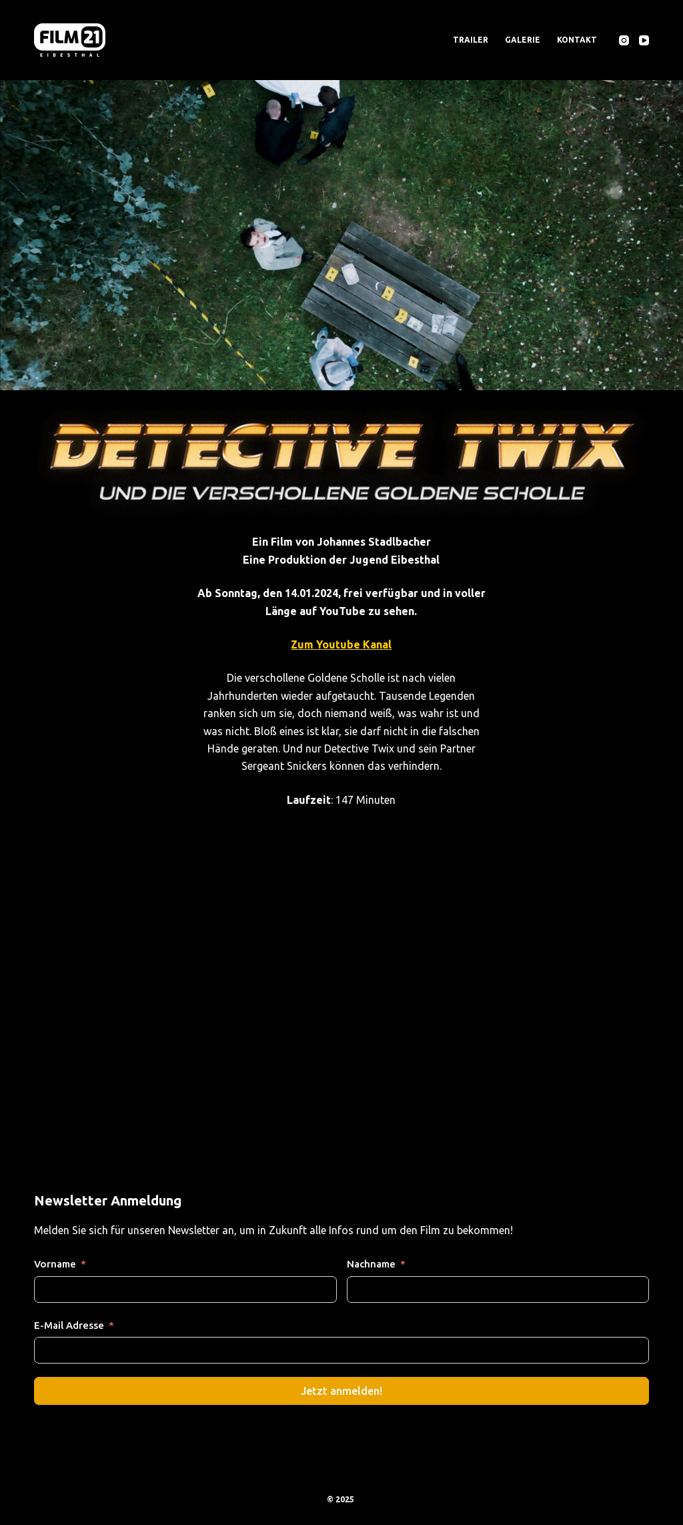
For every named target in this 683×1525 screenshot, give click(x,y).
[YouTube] (644, 40)
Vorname (55, 1263)
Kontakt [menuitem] (577, 39)
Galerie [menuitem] (522, 39)
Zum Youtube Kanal (341, 644)
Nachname (371, 1263)
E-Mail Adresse (69, 1325)
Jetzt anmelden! (341, 1391)
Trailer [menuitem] (470, 39)
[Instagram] (624, 40)
